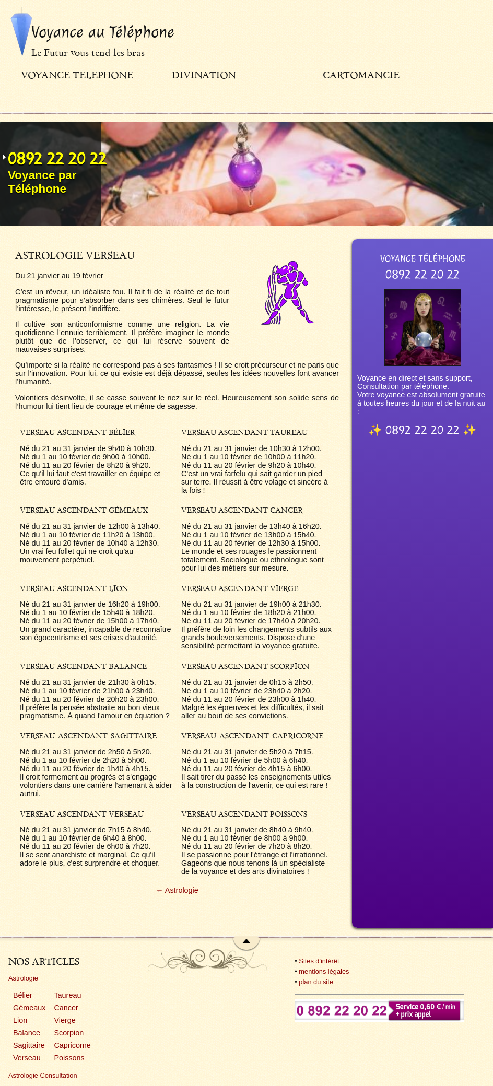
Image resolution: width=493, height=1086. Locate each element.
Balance (26, 1033)
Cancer (66, 1008)
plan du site (316, 982)
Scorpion (69, 1033)
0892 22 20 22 (57, 159)
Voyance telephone (77, 75)
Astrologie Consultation (42, 1075)
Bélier (22, 995)
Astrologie (23, 978)
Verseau (27, 1058)
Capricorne (72, 1045)
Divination (204, 75)
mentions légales (324, 971)
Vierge (64, 1020)
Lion (20, 1020)
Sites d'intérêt (319, 961)
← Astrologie (177, 890)
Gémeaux (29, 1008)
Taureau (67, 995)
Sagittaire (29, 1045)
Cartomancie (361, 75)
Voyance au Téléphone (102, 32)
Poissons (69, 1058)
